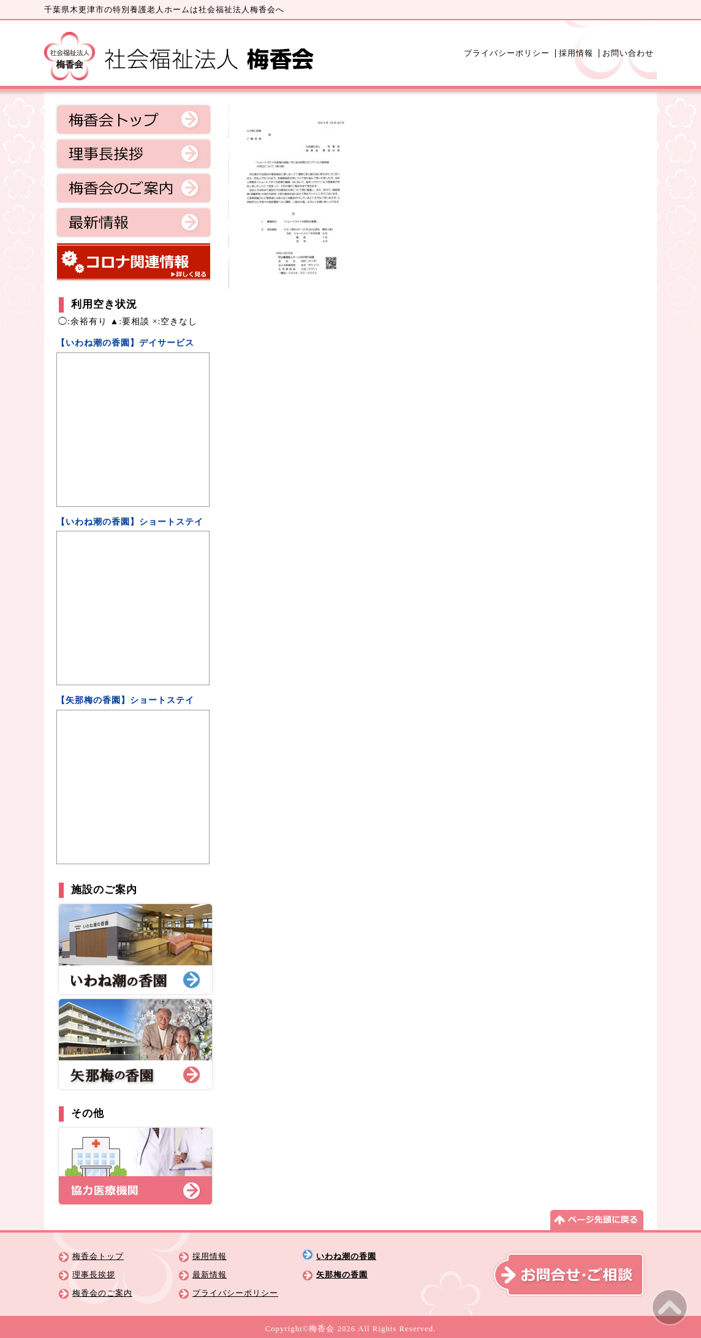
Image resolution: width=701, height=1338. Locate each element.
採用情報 (576, 53)
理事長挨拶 (133, 154)
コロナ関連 (133, 261)
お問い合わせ (628, 53)
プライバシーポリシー (507, 53)
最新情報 (133, 222)
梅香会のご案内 (133, 188)
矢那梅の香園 (342, 1275)
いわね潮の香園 (346, 1256)
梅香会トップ (133, 119)
